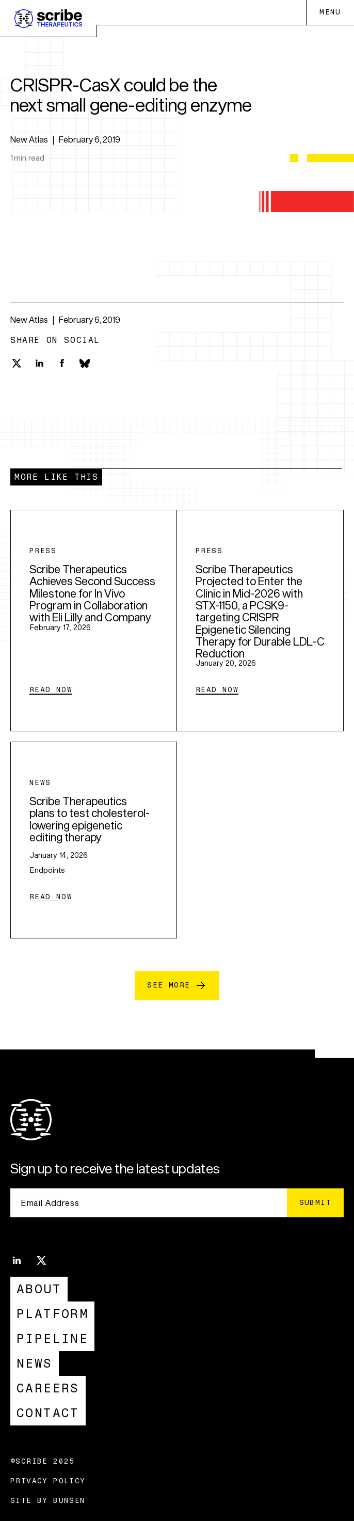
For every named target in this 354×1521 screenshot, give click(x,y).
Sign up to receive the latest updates (115, 1168)
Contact (48, 1412)
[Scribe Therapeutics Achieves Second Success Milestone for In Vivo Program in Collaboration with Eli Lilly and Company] (93, 620)
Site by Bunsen (48, 1500)
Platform (52, 1313)
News (35, 1363)
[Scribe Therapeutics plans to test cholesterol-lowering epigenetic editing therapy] (93, 840)
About (39, 1288)
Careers (48, 1388)
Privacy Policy (48, 1481)
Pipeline (52, 1338)
